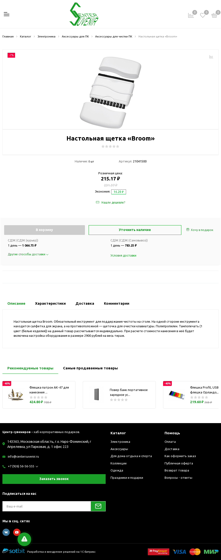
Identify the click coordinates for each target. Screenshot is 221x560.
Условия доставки (123, 255)
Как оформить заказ (180, 456)
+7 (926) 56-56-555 (21, 466)
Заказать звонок (54, 479)
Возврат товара (177, 470)
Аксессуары (119, 449)
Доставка (172, 449)
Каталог (118, 433)
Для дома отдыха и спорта (131, 456)
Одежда (116, 470)
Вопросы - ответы (178, 477)
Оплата (170, 441)
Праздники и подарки (126, 477)
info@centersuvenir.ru (23, 456)
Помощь (172, 433)
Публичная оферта (179, 463)
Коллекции (118, 463)
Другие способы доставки (28, 254)
